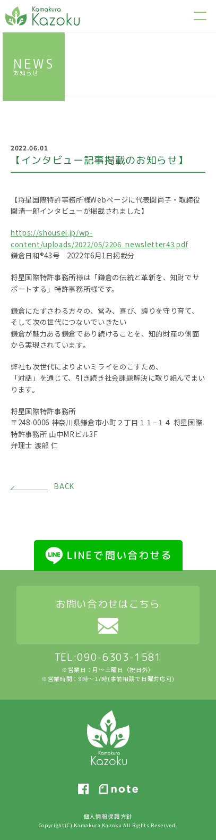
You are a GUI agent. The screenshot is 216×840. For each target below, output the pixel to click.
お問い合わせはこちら (108, 604)
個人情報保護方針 (108, 816)
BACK (42, 486)
